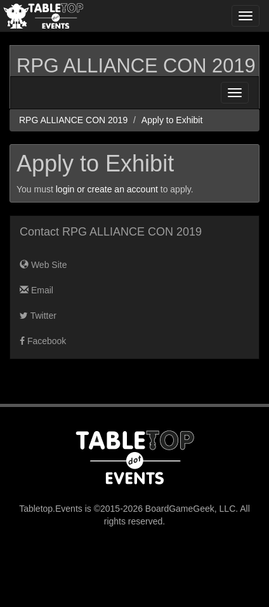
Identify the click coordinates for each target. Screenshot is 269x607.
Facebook (43, 341)
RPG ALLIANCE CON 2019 (136, 66)
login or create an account (107, 189)
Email (36, 290)
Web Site (43, 265)
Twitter (38, 315)
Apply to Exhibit (172, 120)
